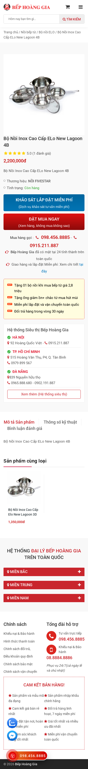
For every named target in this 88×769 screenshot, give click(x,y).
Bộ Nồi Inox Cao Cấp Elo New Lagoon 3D (23, 512)
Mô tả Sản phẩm (19, 422)
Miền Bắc (44, 572)
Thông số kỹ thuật (60, 422)
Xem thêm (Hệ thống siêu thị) (44, 394)
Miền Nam (44, 598)
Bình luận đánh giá (24, 428)
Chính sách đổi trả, (17, 649)
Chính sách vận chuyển (20, 671)
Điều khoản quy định (18, 656)
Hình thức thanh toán (19, 641)
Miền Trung (44, 585)
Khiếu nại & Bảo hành (19, 633)
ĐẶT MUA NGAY (44, 222)
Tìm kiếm (72, 19)
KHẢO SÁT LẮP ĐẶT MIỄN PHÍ (44, 203)
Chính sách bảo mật (18, 664)
